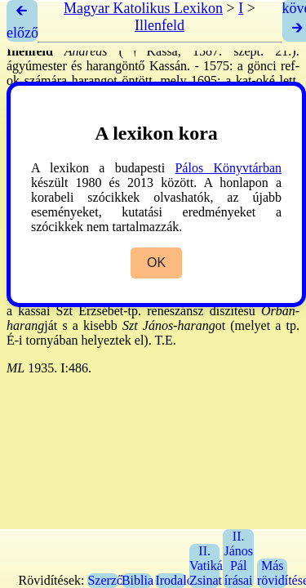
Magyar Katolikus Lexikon (143, 8)
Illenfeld (159, 25)
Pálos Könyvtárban (228, 168)
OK (156, 263)
